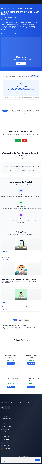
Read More (5, 259)
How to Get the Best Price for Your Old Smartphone (14, 305)
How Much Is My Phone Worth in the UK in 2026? (14, 254)
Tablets (3, 431)
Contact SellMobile (6, 418)
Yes (18, 140)
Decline (31, 460)
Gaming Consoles (6, 436)
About (14, 320)
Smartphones (8, 8)
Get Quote (10, 363)
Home (2, 8)
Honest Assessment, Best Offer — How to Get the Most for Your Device (19, 279)
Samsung (14, 8)
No (24, 140)
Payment (27, 320)
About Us (4, 416)
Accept (37, 460)
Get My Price (21, 63)
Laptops (3, 434)
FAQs (3, 423)
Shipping (20, 320)
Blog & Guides (5, 421)
